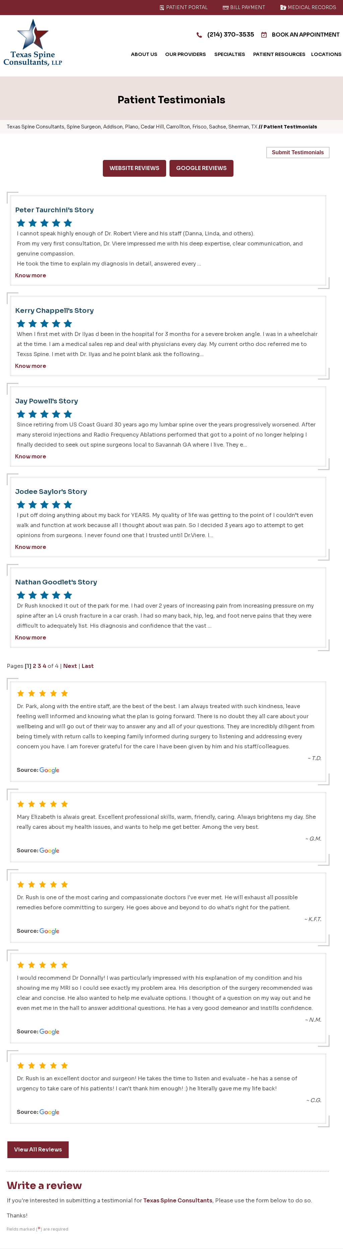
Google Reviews (201, 168)
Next (70, 666)
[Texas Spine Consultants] (32, 42)
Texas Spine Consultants (177, 1200)
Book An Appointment (300, 34)
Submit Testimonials (298, 152)
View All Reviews (38, 1149)
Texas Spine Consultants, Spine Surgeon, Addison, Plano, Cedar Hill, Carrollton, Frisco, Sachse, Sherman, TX (132, 127)
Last (88, 666)
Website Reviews (134, 168)
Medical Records (308, 7)
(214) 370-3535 (225, 34)
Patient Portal (183, 7)
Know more (30, 275)
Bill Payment (243, 7)
